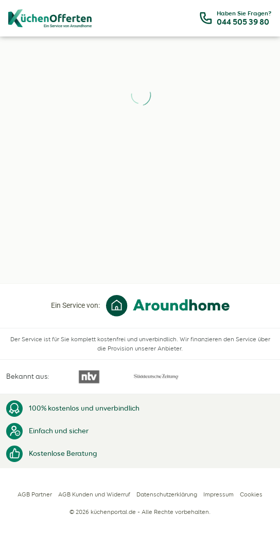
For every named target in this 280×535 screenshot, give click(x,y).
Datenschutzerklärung (166, 494)
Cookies (251, 494)
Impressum (218, 494)
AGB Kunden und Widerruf (94, 494)
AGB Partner (35, 494)
